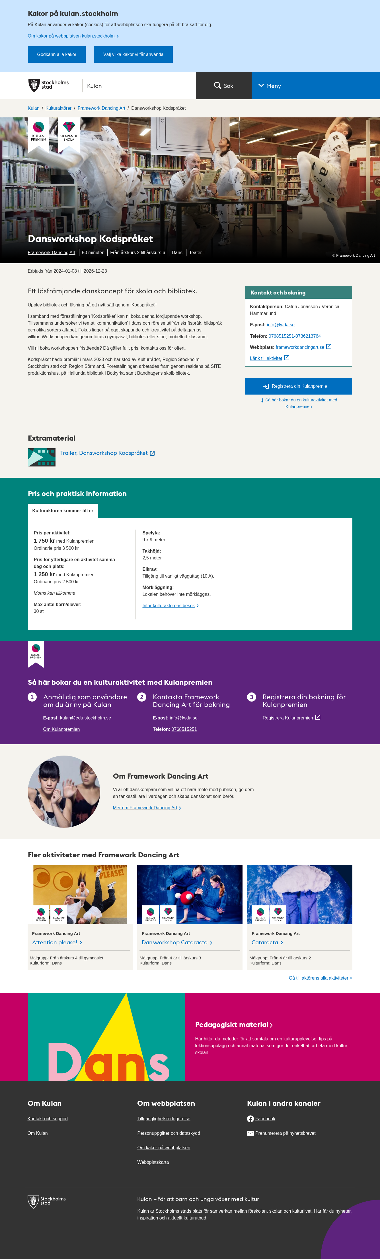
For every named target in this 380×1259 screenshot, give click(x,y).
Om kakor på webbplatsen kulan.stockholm (72, 36)
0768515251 (184, 729)
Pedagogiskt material (234, 1024)
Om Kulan (38, 1133)
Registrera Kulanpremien (288, 717)
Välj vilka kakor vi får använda (133, 54)
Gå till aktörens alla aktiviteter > (320, 978)
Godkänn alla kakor (57, 54)
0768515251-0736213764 (295, 336)
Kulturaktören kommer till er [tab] (62, 510)
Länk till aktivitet (266, 358)
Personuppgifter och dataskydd (168, 1133)
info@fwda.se (281, 324)
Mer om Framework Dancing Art (145, 807)
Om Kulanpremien (61, 729)
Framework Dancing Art (51, 252)
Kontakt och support (48, 1118)
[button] (316, 85)
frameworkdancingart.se (300, 347)
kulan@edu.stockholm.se (85, 717)
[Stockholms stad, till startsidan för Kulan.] (108, 85)
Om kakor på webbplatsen (163, 1147)
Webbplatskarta (153, 1162)
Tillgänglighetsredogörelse (163, 1118)
